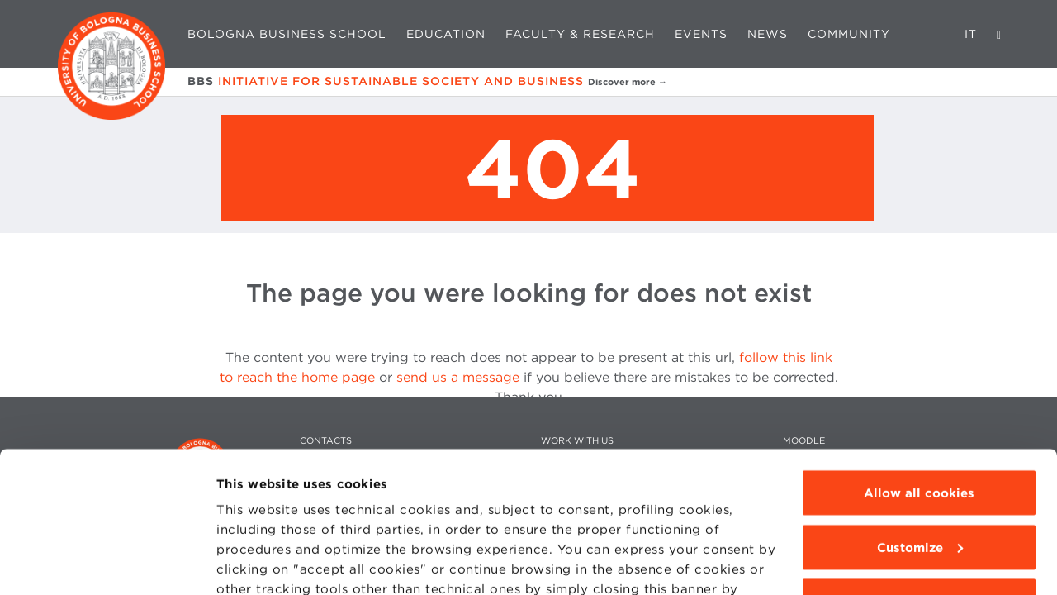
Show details (257, 562)
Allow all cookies (919, 363)
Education (446, 33)
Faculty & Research (580, 33)
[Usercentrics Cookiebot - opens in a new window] (107, 562)
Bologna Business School (286, 33)
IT (971, 33)
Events (701, 33)
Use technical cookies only (919, 471)
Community (849, 33)
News (767, 33)
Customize (920, 418)
